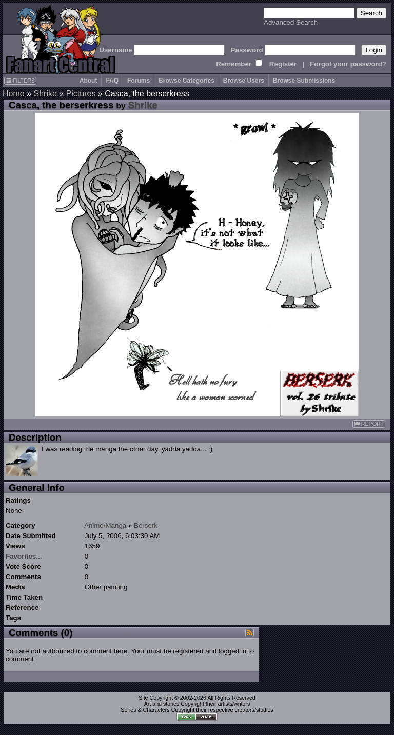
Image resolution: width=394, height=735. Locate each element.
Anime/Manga (105, 525)
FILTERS (20, 80)
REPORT (369, 424)
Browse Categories (186, 80)
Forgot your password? (348, 64)
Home (14, 93)
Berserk (145, 525)
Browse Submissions (304, 80)
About (88, 80)
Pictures (81, 93)
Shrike (44, 93)
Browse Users (243, 80)
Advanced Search (291, 22)
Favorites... (24, 556)
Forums (138, 80)
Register (283, 64)
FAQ (112, 80)
